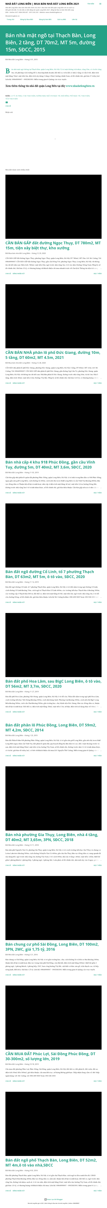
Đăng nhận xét (19, 274)
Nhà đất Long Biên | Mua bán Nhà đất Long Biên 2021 (42, 3)
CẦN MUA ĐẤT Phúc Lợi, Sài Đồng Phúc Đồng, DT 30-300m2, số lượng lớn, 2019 (50, 1056)
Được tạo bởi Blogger (53, 1199)
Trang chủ (9, 19)
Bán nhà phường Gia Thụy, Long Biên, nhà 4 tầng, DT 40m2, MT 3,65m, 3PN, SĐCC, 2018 (51, 837)
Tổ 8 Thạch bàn (11, 99)
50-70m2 (19, 96)
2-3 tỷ (13, 96)
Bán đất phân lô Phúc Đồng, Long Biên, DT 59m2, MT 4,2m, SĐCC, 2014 (50, 727)
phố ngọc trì (75, 96)
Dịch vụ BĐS (60, 19)
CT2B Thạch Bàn (29, 96)
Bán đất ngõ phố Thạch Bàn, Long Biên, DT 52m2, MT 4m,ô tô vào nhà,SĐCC (51, 1163)
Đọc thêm (98, 274)
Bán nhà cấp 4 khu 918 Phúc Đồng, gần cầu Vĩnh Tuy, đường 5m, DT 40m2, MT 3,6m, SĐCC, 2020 (50, 465)
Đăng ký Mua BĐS (25, 19)
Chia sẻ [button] (8, 106)
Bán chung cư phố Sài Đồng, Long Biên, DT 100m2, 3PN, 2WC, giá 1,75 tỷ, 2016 (52, 947)
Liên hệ (73, 19)
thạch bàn (85, 96)
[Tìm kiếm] (90, 4)
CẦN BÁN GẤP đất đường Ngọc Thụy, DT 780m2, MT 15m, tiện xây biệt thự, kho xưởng (53, 245)
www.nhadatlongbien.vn (80, 86)
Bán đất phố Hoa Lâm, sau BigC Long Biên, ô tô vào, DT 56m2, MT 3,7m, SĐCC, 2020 (53, 684)
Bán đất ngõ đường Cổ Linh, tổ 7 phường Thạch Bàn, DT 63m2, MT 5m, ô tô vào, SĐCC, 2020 (49, 574)
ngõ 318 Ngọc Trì (53, 96)
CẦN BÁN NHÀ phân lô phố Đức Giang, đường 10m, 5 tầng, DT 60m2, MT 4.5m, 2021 (52, 355)
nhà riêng (65, 96)
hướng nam (41, 96)
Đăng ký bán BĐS (44, 19)
